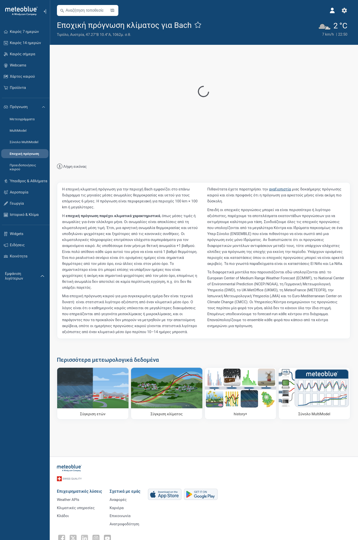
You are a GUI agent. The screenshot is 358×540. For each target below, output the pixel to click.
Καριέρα (117, 507)
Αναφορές (118, 499)
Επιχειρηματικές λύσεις (79, 490)
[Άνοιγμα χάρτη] (113, 10)
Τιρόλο (63, 34)
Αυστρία (77, 34)
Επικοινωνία (120, 515)
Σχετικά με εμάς (125, 490)
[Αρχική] (19, 11)
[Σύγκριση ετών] (93, 393)
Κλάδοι (63, 515)
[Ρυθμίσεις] (344, 10)
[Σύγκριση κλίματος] (167, 393)
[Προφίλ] (332, 10)
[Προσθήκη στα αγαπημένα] (198, 24)
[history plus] (240, 393)
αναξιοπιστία (280, 189)
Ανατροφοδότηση (124, 523)
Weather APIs (68, 499)
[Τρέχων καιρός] (333, 28)
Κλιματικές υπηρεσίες (76, 507)
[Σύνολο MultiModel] (314, 393)
